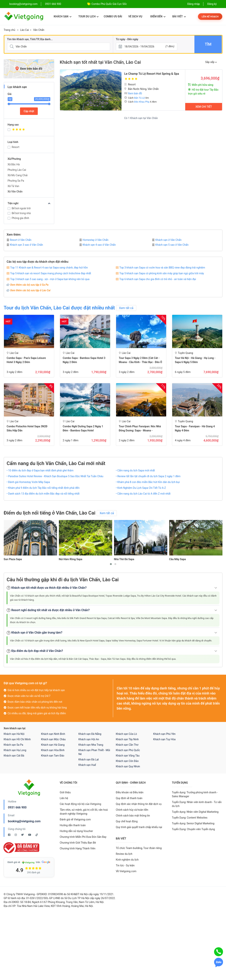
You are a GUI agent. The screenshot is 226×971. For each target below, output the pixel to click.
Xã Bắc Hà (14, 164)
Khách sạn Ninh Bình (53, 733)
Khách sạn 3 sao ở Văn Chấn (25, 244)
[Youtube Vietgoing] (30, 834)
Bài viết (179, 16)
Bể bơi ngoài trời (21, 208)
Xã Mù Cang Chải (18, 175)
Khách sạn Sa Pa (13, 744)
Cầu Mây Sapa (177, 559)
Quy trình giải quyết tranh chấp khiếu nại (139, 827)
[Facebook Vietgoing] (9, 834)
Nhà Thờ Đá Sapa (124, 559)
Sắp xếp (211, 62)
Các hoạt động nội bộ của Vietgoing (80, 803)
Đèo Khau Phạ (141, 101)
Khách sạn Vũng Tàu (128, 755)
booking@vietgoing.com (24, 821)
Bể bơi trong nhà (21, 213)
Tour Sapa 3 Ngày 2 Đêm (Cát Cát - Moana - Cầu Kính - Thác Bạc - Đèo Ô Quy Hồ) (140, 362)
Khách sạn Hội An (89, 739)
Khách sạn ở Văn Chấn (167, 239)
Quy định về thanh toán (129, 798)
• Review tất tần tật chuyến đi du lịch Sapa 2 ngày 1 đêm (148, 476)
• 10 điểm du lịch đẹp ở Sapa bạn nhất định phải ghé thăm (40, 470)
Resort (15, 147)
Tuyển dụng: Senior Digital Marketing (193, 823)
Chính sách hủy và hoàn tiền (132, 809)
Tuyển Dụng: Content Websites (189, 817)
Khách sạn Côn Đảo (127, 760)
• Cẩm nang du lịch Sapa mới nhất (135, 470)
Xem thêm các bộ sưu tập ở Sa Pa (29, 284)
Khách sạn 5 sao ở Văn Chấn (170, 244)
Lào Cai (24, 29)
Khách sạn (62, 16)
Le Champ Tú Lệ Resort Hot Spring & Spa (151, 73)
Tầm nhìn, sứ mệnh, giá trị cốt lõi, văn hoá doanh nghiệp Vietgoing (84, 811)
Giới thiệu (65, 792)
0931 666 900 (53, 3)
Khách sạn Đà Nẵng (90, 733)
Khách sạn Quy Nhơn (128, 766)
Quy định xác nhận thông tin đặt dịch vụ (139, 803)
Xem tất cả (126, 308)
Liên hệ (64, 798)
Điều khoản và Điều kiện (130, 792)
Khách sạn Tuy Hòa (164, 739)
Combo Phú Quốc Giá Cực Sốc (109, 3)
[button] (111, 564)
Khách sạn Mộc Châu (53, 739)
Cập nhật (29, 111)
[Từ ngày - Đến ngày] (146, 47)
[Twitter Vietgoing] (22, 834)
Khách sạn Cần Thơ (127, 744)
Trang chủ (9, 29)
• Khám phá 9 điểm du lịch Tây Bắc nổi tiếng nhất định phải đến (43, 487)
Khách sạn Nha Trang (91, 744)
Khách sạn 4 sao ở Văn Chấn (97, 244)
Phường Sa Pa (16, 180)
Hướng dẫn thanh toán (73, 825)
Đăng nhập (193, 3)
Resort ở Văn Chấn (19, 239)
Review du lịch (124, 853)
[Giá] (1, 59)
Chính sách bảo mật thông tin (133, 815)
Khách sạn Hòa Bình (52, 750)
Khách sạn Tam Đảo (52, 755)
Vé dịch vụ (135, 16)
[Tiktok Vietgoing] (37, 834)
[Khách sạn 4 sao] (31, 130)
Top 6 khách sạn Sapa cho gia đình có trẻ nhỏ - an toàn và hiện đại (157, 279)
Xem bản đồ (133, 93)
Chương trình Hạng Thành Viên (78, 848)
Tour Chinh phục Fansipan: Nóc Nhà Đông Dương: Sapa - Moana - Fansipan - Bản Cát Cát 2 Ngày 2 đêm (141, 430)
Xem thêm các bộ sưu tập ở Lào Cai (30, 290)
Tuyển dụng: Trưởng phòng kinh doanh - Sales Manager (195, 794)
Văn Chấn (38, 29)
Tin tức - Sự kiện (125, 865)
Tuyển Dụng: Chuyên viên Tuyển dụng (193, 829)
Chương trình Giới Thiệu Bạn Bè (78, 842)
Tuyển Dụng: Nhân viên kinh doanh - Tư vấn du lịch (197, 804)
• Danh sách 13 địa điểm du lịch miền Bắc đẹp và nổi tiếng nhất (43, 493)
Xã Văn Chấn (15, 191)
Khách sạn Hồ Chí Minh (17, 739)
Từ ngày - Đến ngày (127, 39)
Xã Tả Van (13, 186)
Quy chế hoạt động (127, 821)
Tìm (208, 44)
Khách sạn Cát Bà (14, 755)
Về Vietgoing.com (126, 871)
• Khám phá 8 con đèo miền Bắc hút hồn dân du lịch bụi (148, 482)
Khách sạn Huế (87, 764)
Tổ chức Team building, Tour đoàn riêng (139, 848)
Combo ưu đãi (113, 16)
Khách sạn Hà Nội (14, 733)
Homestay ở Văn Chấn (93, 239)
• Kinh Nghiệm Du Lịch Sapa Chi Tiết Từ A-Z (141, 487)
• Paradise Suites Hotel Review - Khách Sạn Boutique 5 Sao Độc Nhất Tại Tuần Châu (55, 476)
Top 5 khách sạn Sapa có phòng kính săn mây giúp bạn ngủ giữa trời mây (161, 273)
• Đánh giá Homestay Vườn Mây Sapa (28, 482)
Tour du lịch (88, 16)
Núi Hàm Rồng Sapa (70, 559)
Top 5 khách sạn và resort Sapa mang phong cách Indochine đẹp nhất (50, 273)
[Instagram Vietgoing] (16, 834)
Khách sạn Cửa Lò (126, 733)
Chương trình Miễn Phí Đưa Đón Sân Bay (83, 836)
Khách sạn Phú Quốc (128, 750)
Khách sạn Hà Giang (53, 744)
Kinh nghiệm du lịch (127, 859)
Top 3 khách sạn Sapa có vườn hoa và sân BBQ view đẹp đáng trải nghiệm (162, 267)
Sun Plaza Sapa (13, 559)
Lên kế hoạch (210, 16)
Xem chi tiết (204, 106)
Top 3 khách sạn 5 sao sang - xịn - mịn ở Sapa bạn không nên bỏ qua (50, 279)
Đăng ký (212, 3)
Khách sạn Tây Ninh (127, 739)
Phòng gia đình (20, 218)
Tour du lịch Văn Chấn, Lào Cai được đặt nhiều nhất (59, 308)
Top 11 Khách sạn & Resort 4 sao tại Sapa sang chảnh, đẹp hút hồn (49, 267)
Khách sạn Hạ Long (15, 750)
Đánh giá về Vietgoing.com (75, 819)
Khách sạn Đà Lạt (89, 759)
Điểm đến (157, 16)
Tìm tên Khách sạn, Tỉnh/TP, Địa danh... (30, 39)
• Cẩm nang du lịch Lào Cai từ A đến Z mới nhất (143, 493)
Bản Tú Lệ (139, 97)
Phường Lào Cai (17, 169)
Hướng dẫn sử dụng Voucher (76, 831)
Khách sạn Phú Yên (164, 733)
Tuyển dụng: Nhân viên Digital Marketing (195, 811)
